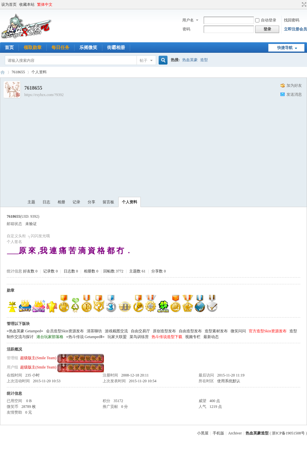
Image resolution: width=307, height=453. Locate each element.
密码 (186, 29)
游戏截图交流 (116, 331)
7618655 (18, 72)
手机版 (218, 433)
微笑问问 (238, 331)
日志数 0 (71, 271)
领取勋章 (33, 47)
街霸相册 (116, 47)
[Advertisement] (165, 145)
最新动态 (211, 337)
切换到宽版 (303, 4)
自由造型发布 (190, 331)
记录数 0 (50, 271)
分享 (91, 202)
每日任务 (60, 47)
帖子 (143, 60)
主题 (31, 202)
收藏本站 (27, 4)
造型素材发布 (216, 331)
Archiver (235, 433)
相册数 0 (91, 271)
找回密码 (291, 20)
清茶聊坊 (94, 331)
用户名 (188, 20)
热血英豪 (190, 60)
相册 (61, 202)
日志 (46, 202)
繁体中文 (44, 4)
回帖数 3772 (113, 271)
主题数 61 (137, 271)
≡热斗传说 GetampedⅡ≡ (85, 337)
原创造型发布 (164, 331)
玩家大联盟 (117, 337)
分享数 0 (158, 271)
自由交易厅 (140, 331)
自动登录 (265, 20)
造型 (204, 60)
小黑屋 (203, 433)
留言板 (108, 202)
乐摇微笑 (88, 47)
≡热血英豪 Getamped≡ (25, 331)
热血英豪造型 (2, 72)
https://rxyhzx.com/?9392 (44, 95)
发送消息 (294, 94)
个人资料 (129, 202)
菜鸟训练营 (139, 337)
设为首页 (9, 4)
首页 (9, 47)
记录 (76, 202)
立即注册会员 (295, 29)
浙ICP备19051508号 (288, 433)
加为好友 (294, 85)
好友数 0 (30, 271)
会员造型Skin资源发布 (65, 331)
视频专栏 (193, 337)
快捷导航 (285, 47)
